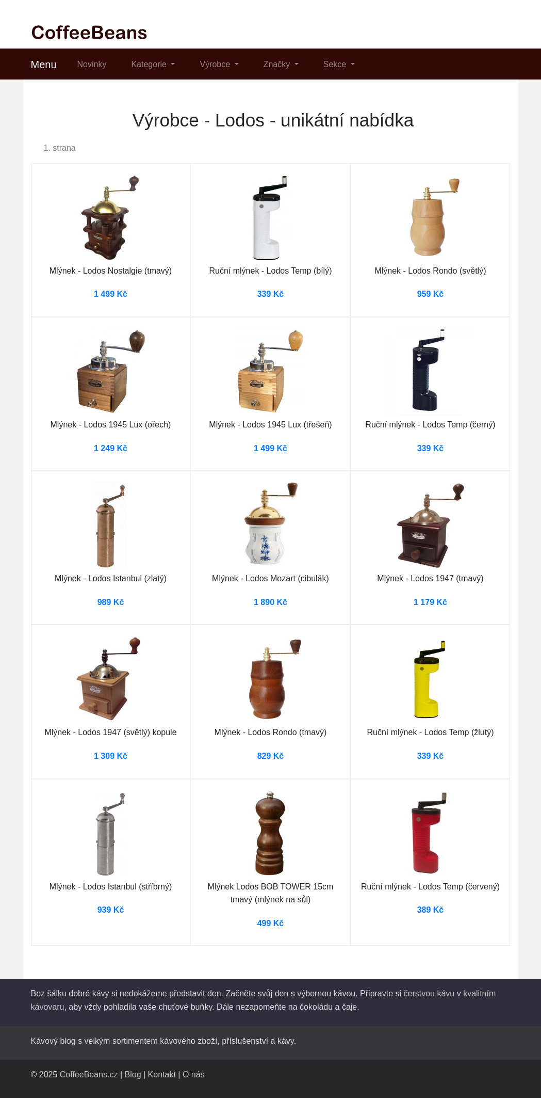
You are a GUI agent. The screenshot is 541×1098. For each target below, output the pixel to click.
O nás (194, 1074)
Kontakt (162, 1074)
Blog (133, 1074)
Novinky (92, 64)
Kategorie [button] (150, 64)
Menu (44, 64)
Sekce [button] (336, 64)
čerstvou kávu (429, 993)
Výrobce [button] (216, 64)
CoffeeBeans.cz (89, 1074)
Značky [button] (278, 64)
